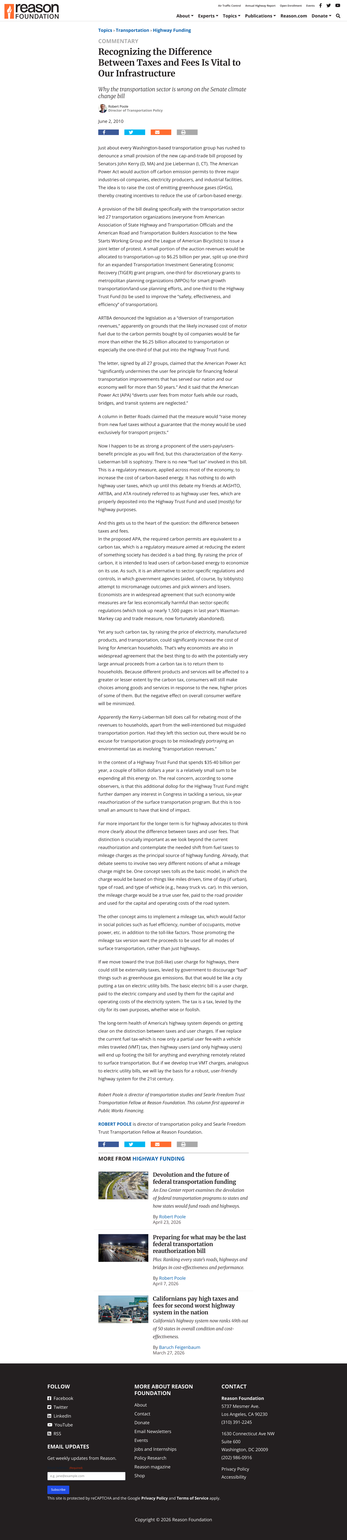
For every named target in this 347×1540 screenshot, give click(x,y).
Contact (142, 1414)
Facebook (60, 1398)
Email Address (65, 1468)
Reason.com (293, 16)
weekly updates (72, 1458)
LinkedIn (59, 1416)
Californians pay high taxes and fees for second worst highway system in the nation (195, 1305)
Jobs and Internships (155, 1449)
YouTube (60, 1425)
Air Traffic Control (229, 6)
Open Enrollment (291, 6)
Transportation (132, 30)
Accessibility (234, 1477)
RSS (54, 1434)
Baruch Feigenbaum (179, 1347)
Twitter (57, 1407)
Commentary (118, 41)
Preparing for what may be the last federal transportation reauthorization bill (199, 1244)
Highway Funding (172, 30)
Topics (230, 16)
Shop (139, 1476)
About (183, 16)
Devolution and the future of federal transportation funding (194, 1178)
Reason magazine (152, 1467)
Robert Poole (115, 1124)
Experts (206, 16)
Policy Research (150, 1458)
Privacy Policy (235, 1469)
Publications (258, 16)
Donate (320, 16)
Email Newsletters (152, 1431)
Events (310, 6)
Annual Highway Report (260, 6)
